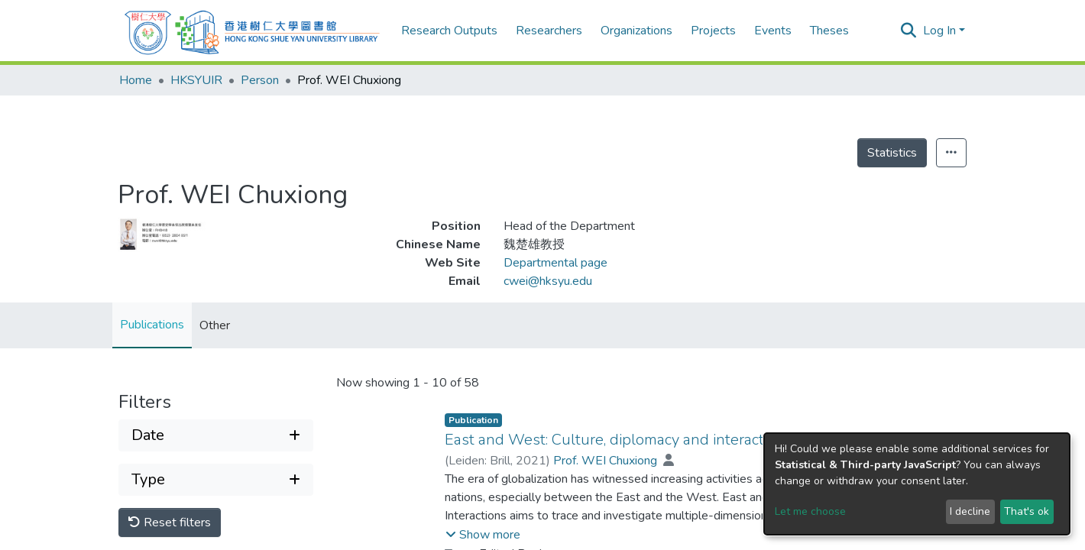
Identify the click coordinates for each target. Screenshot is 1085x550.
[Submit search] (908, 30)
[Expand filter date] (215, 435)
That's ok (1026, 511)
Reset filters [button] (169, 522)
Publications (152, 324)
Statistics (892, 152)
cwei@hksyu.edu (548, 281)
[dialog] (917, 484)
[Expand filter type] (215, 480)
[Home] (252, 31)
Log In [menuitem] (939, 30)
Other (214, 325)
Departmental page (555, 262)
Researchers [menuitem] (549, 30)
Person (260, 80)
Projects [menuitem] (713, 30)
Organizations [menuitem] (636, 30)
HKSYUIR (196, 80)
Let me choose (810, 511)
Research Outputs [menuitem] (449, 30)
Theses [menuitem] (829, 30)
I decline (970, 511)
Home (135, 80)
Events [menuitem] (773, 30)
